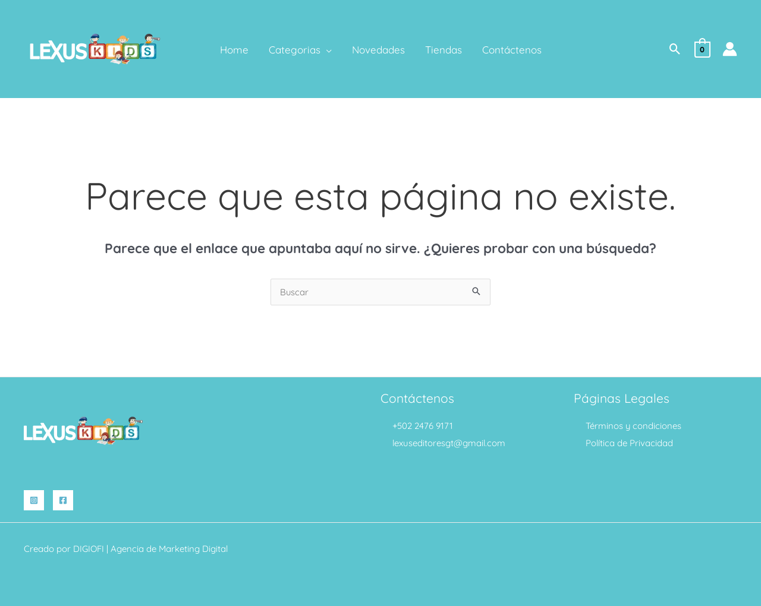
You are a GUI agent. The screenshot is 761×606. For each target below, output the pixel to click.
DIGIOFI (88, 548)
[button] (675, 49)
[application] (326, 49)
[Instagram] (34, 500)
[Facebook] (63, 500)
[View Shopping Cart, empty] (702, 48)
